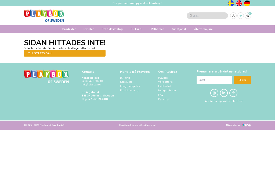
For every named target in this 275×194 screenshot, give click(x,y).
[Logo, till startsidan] (44, 15)
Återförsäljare (203, 29)
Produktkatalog (112, 29)
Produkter (69, 29)
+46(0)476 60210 (92, 81)
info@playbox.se (91, 84)
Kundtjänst (179, 29)
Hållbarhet (157, 29)
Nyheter (89, 29)
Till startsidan (40, 53)
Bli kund (136, 29)
